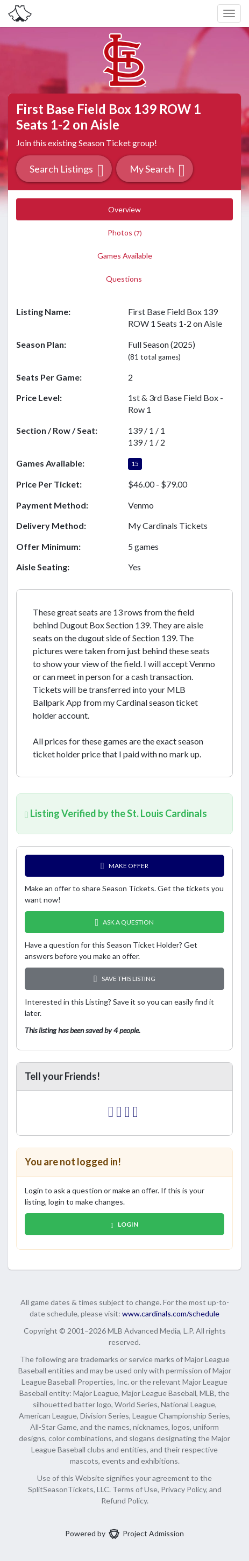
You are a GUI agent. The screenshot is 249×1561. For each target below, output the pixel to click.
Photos (125, 232)
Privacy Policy (183, 1489)
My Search (157, 170)
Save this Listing (124, 978)
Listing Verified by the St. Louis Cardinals (116, 813)
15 (135, 464)
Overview (124, 209)
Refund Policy (124, 1500)
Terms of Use (135, 1489)
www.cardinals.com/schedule (170, 1313)
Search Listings (67, 170)
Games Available (124, 255)
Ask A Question (124, 922)
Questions (125, 278)
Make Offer (124, 866)
